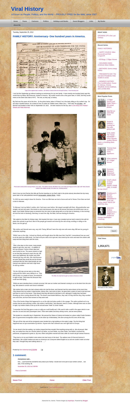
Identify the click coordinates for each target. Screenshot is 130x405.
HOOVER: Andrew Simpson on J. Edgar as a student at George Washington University (107, 213)
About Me (17, 25)
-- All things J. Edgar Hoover (107, 59)
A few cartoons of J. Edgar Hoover (112, 160)
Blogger (85, 400)
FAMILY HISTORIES (105, 48)
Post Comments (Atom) (56, 387)
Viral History (27, 9)
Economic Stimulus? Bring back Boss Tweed (111, 172)
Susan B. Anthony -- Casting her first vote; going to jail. (111, 125)
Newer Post (17, 380)
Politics (46, 21)
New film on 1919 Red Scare (111, 113)
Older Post (87, 380)
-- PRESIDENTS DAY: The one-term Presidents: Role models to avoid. (107, 76)
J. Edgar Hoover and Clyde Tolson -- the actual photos (112, 103)
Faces (24, 21)
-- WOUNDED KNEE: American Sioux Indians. (106, 64)
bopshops (71, 400)
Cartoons (35, 21)
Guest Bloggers (78, 21)
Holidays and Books (60, 21)
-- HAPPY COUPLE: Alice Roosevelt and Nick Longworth (106, 54)
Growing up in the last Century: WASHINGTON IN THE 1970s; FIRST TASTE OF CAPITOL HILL (107, 198)
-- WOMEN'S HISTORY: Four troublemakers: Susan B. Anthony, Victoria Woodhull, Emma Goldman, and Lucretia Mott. (107, 85)
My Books (101, 21)
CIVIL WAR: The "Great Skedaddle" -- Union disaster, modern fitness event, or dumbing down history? (107, 138)
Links (91, 21)
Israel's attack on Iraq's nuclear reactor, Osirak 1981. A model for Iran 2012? (107, 184)
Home (16, 21)
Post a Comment (21, 370)
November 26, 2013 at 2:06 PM (28, 366)
